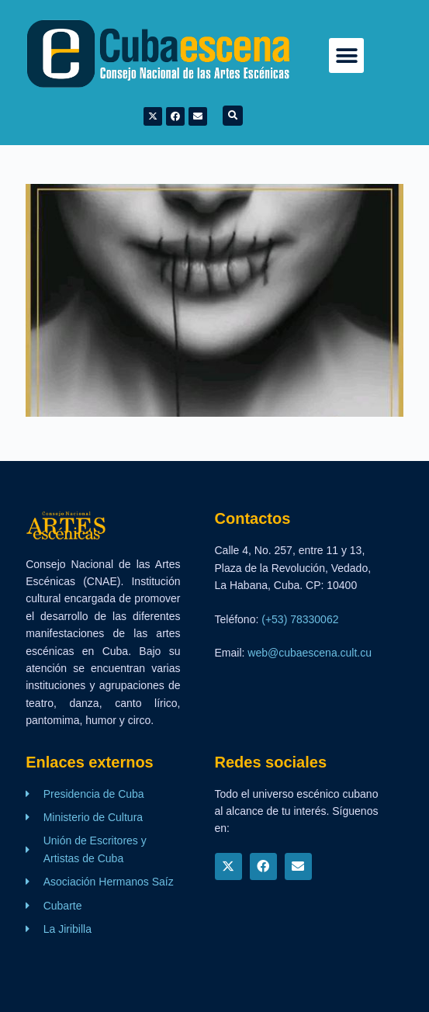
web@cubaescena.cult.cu (309, 652)
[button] (346, 55)
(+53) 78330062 (299, 619)
